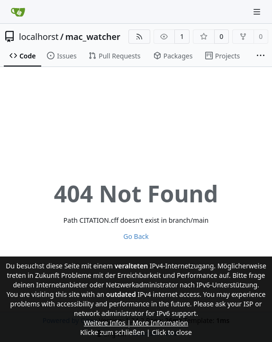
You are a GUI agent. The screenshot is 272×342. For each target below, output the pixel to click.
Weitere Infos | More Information (136, 322)
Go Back (135, 236)
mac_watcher (92, 36)
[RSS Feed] (139, 36)
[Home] (18, 11)
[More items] (260, 56)
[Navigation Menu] (257, 11)
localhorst (38, 36)
